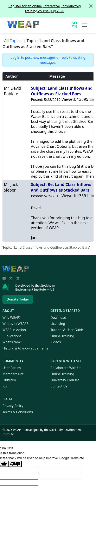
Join (5, 386)
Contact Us (59, 386)
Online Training (62, 336)
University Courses (65, 380)
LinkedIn (9, 380)
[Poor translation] (15, 464)
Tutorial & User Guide (67, 329)
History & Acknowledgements (25, 348)
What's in (15, 323)
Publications (11, 336)
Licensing (58, 323)
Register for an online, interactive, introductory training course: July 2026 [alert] (52, 6)
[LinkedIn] (17, 278)
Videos (56, 342)
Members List (13, 374)
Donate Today (18, 299)
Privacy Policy (12, 405)
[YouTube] (4, 278)
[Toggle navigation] (84, 25)
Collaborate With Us (66, 367)
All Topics (12, 40)
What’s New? (12, 342)
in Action (14, 329)
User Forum (11, 367)
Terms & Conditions (17, 412)
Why (11, 317)
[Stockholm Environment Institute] (7, 287)
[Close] (91, 6)
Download (58, 317)
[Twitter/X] (10, 278)
